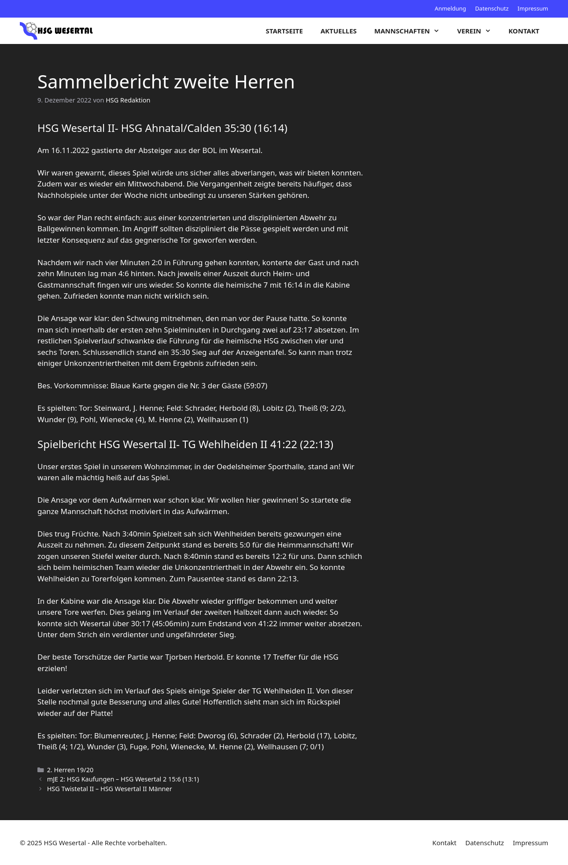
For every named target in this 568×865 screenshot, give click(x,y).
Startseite (284, 30)
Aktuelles (339, 30)
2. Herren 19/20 (70, 770)
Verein (478, 31)
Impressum (532, 8)
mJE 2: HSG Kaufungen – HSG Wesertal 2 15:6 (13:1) (123, 779)
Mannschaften (411, 31)
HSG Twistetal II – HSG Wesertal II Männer (109, 789)
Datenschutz (492, 8)
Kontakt (524, 30)
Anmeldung (450, 8)
